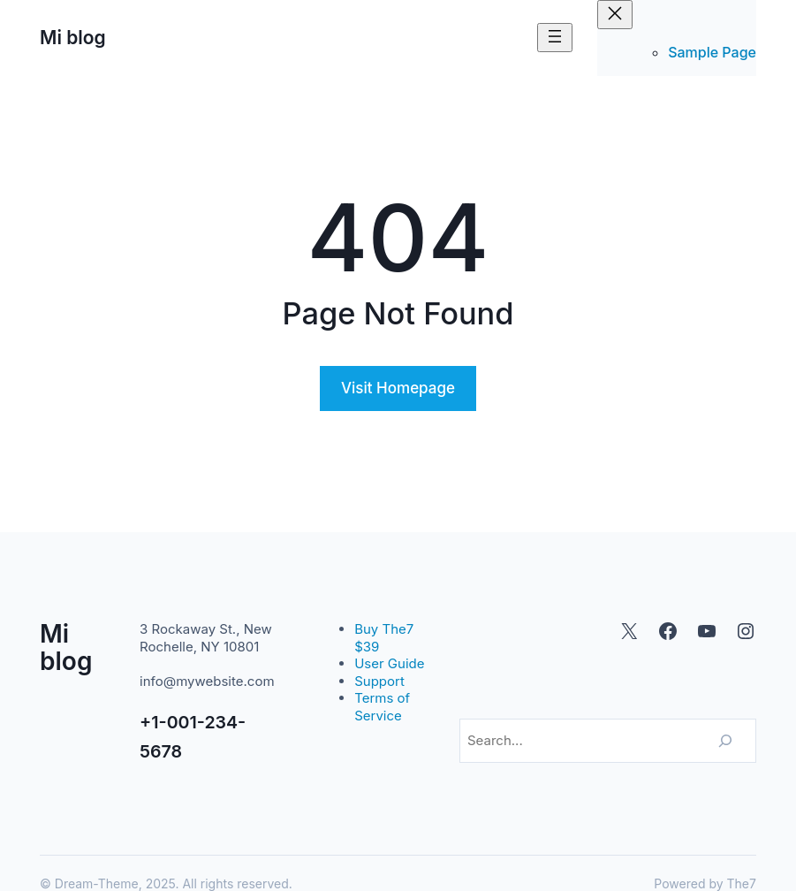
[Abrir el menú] (554, 37)
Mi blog (73, 38)
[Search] (725, 741)
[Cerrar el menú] (615, 14)
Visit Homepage (398, 388)
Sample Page (712, 52)
